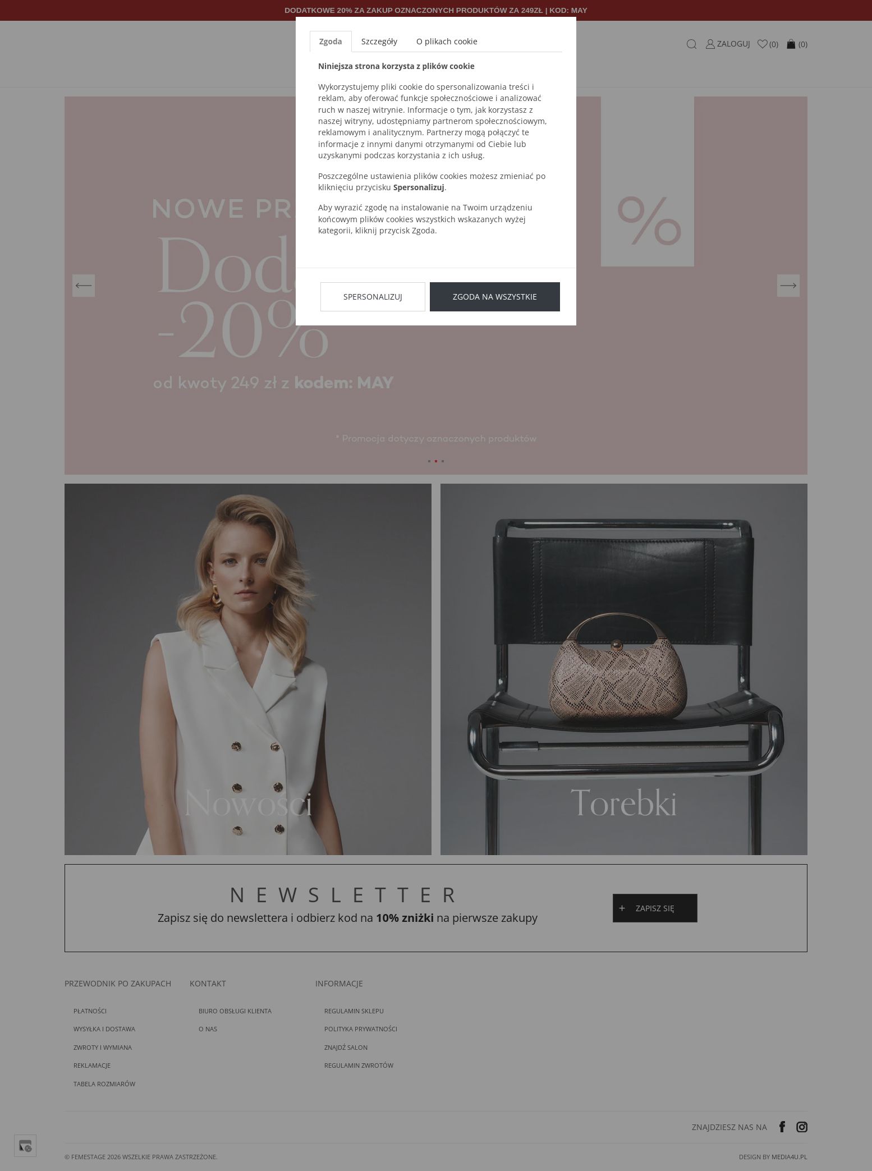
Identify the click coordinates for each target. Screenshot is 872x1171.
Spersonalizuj (372, 296)
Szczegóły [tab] (379, 41)
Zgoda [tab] (330, 41)
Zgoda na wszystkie (495, 296)
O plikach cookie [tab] (447, 41)
